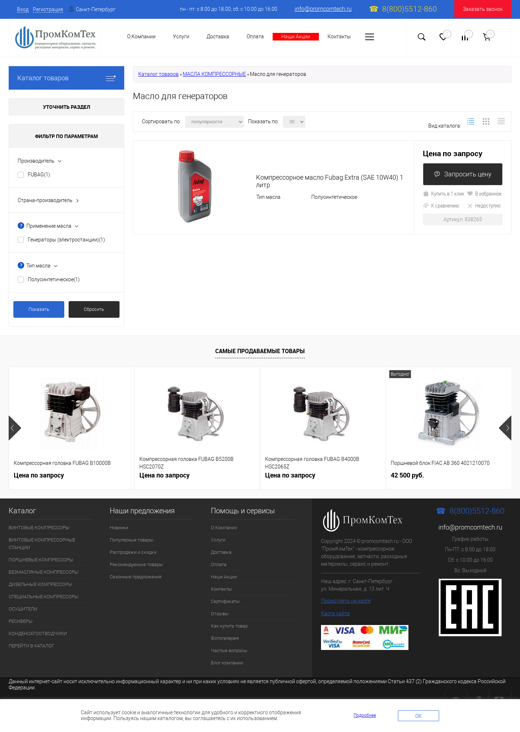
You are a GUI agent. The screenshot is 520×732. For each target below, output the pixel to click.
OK (418, 716)
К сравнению (441, 205)
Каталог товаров (66, 78)
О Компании (224, 527)
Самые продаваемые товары (260, 351)
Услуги (181, 36)
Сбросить (94, 309)
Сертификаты (225, 601)
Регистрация (48, 9)
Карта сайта (335, 613)
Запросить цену (462, 174)
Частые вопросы (229, 650)
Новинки (119, 527)
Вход (23, 9)
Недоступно (483, 205)
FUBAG (39, 174)
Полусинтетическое (54, 279)
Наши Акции (295, 36)
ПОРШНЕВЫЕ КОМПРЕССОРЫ (41, 559)
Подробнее (365, 715)
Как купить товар (229, 626)
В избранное (484, 193)
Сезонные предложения (135, 576)
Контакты (339, 36)
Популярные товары (131, 540)
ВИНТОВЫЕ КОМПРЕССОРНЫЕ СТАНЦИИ (42, 543)
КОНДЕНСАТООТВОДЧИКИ (38, 633)
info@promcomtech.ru (323, 8)
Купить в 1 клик (443, 193)
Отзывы (220, 613)
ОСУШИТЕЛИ (23, 609)
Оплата (255, 36)
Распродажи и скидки (133, 552)
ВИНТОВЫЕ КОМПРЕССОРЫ (39, 527)
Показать (39, 309)
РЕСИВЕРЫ (20, 621)
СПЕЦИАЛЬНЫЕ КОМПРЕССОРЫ (43, 596)
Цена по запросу (452, 153)
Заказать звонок (483, 9)
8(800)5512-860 (409, 9)
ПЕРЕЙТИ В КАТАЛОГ (31, 645)
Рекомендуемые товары (136, 564)
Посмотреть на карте (345, 601)
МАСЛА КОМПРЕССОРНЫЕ (214, 74)
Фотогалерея (225, 638)
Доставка (218, 36)
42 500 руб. (407, 475)
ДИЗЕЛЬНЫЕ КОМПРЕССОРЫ (40, 584)
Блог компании (227, 662)
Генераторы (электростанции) (66, 240)
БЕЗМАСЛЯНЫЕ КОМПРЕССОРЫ (43, 572)
